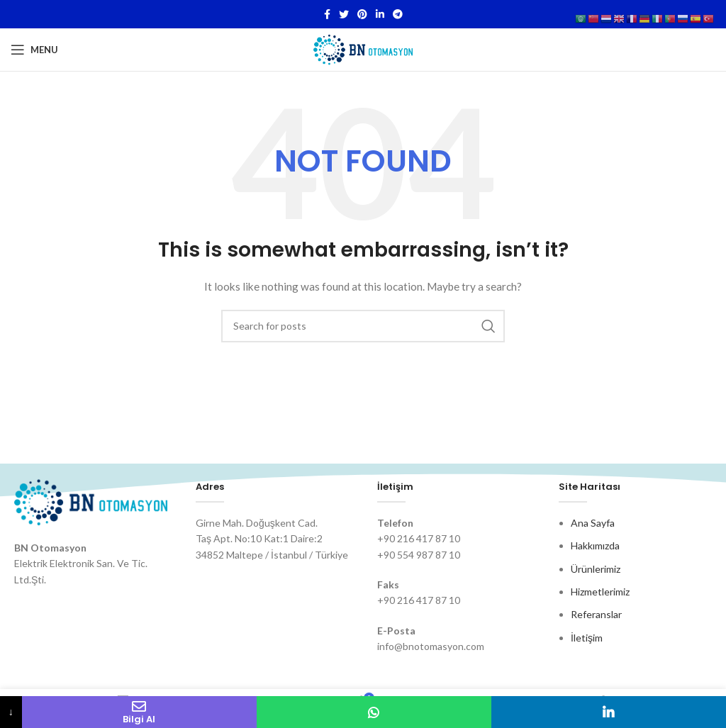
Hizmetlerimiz (600, 592)
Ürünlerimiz (595, 569)
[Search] (363, 326)
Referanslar (596, 614)
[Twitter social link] (344, 14)
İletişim (587, 638)
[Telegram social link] (398, 14)
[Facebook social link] (327, 14)
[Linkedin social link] (380, 14)
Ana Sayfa (593, 523)
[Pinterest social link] (362, 14)
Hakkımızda (595, 545)
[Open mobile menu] (34, 49)
